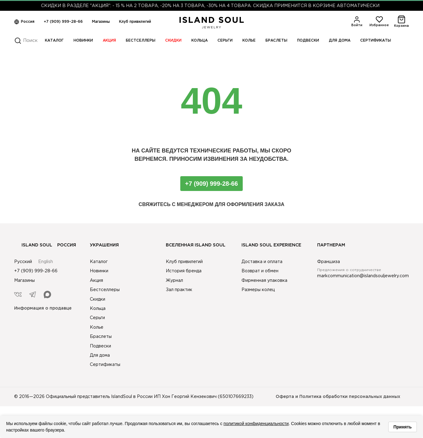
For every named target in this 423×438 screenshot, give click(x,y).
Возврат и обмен (259, 271)
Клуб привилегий (135, 21)
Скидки (173, 40)
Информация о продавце (43, 308)
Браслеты (276, 40)
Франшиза (328, 262)
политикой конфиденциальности (256, 423)
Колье (249, 40)
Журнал (174, 280)
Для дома (339, 40)
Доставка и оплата (261, 262)
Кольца (199, 40)
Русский (23, 262)
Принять (402, 426)
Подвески (308, 40)
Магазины (101, 21)
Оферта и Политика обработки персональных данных (338, 397)
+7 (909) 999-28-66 (63, 21)
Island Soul (33, 245)
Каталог (54, 40)
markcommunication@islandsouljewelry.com (363, 276)
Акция (109, 40)
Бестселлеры (140, 40)
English (45, 262)
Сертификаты (375, 40)
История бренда (184, 271)
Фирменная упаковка (264, 280)
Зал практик (179, 290)
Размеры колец (258, 290)
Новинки (83, 40)
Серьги (225, 40)
